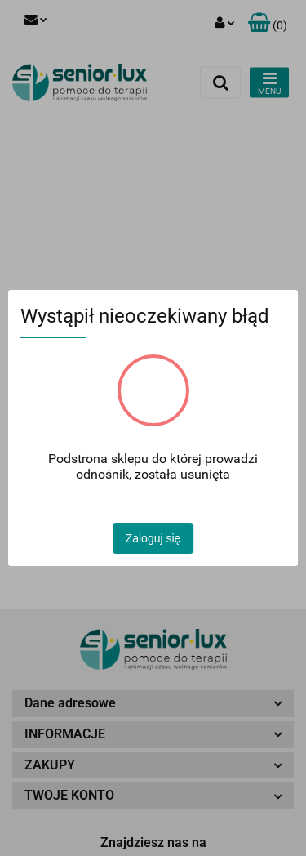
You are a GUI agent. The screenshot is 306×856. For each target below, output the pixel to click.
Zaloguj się (153, 538)
